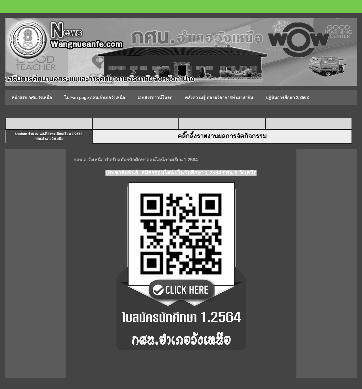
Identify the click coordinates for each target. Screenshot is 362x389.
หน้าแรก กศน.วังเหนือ (32, 97)
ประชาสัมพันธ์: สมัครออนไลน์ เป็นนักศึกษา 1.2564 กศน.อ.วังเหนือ (180, 173)
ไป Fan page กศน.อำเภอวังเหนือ (95, 97)
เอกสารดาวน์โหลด (155, 97)
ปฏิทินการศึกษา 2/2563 (287, 97)
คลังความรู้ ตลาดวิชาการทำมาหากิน (219, 97)
